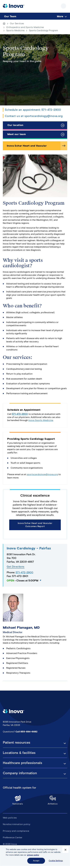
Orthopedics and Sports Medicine (25, 27)
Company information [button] (20, 773)
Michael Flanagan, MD (21, 627)
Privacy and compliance (16, 831)
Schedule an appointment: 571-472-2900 (33, 109)
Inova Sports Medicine (40, 420)
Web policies (10, 817)
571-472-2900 (20, 414)
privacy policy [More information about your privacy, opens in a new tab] (33, 855)
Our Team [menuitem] (10, 16)
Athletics (52, 800)
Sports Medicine (15, 30)
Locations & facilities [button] (19, 752)
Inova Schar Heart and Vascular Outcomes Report (35, 525)
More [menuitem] (60, 16)
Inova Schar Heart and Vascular (27, 145)
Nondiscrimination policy (16, 824)
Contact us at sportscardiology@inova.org (34, 116)
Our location (15, 125)
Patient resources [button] (16, 742)
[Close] (65, 850)
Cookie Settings (56, 861)
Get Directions (15, 566)
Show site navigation (63, 6)
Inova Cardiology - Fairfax (29, 548)
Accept (36, 861)
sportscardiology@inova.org (42, 474)
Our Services (17, 23)
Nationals (18, 800)
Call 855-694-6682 (26, 731)
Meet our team (16, 134)
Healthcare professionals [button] (22, 762)
